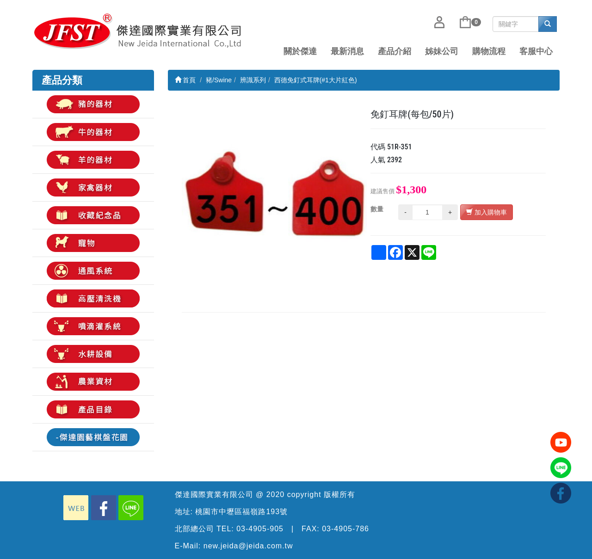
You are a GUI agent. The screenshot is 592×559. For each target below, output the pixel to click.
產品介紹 (394, 51)
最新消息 (347, 51)
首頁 (185, 80)
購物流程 (489, 51)
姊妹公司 (441, 51)
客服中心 (536, 51)
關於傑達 (300, 51)
